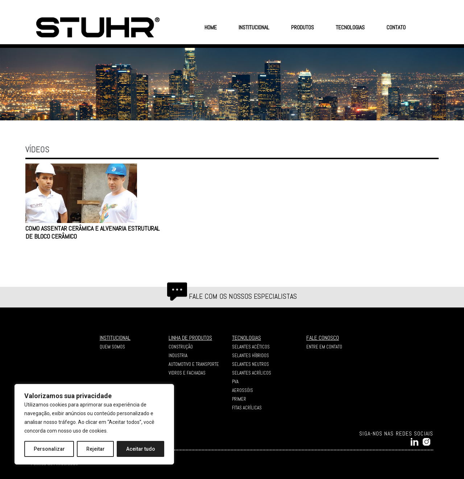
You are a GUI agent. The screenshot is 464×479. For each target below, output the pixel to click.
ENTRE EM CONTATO (324, 347)
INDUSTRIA (178, 355)
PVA (235, 382)
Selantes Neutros (250, 364)
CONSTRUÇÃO (181, 347)
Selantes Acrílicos (251, 373)
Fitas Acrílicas (247, 408)
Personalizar (49, 449)
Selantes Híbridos (250, 355)
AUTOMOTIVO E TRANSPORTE (194, 364)
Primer (239, 399)
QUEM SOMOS (112, 347)
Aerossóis (242, 390)
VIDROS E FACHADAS (187, 373)
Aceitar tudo (140, 449)
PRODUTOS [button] (302, 27)
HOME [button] (210, 27)
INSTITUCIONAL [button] (254, 27)
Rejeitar (95, 449)
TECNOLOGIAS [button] (350, 27)
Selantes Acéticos (251, 347)
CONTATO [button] (396, 27)
